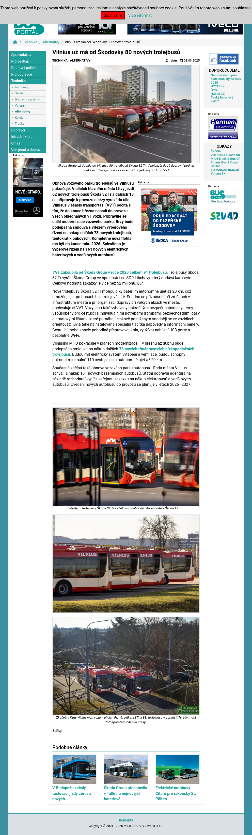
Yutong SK (218, 173)
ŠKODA (216, 151)
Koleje (19, 117)
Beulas (215, 166)
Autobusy (21, 87)
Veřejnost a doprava (26, 150)
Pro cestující (21, 61)
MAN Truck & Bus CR (225, 159)
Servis (19, 93)
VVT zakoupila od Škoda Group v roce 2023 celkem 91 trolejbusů (109, 272)
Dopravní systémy (27, 99)
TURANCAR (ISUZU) (225, 170)
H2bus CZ (218, 94)
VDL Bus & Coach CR (225, 155)
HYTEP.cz (217, 86)
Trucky (19, 123)
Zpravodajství (21, 55)
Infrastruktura (21, 137)
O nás (15, 143)
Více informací (141, 15)
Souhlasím (113, 15)
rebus (171, 60)
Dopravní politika (24, 68)
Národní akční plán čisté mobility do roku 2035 (226, 78)
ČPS (214, 90)
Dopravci (18, 130)
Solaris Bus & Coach (225, 162)
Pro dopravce (21, 74)
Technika (30, 42)
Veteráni (20, 105)
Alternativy (51, 42)
